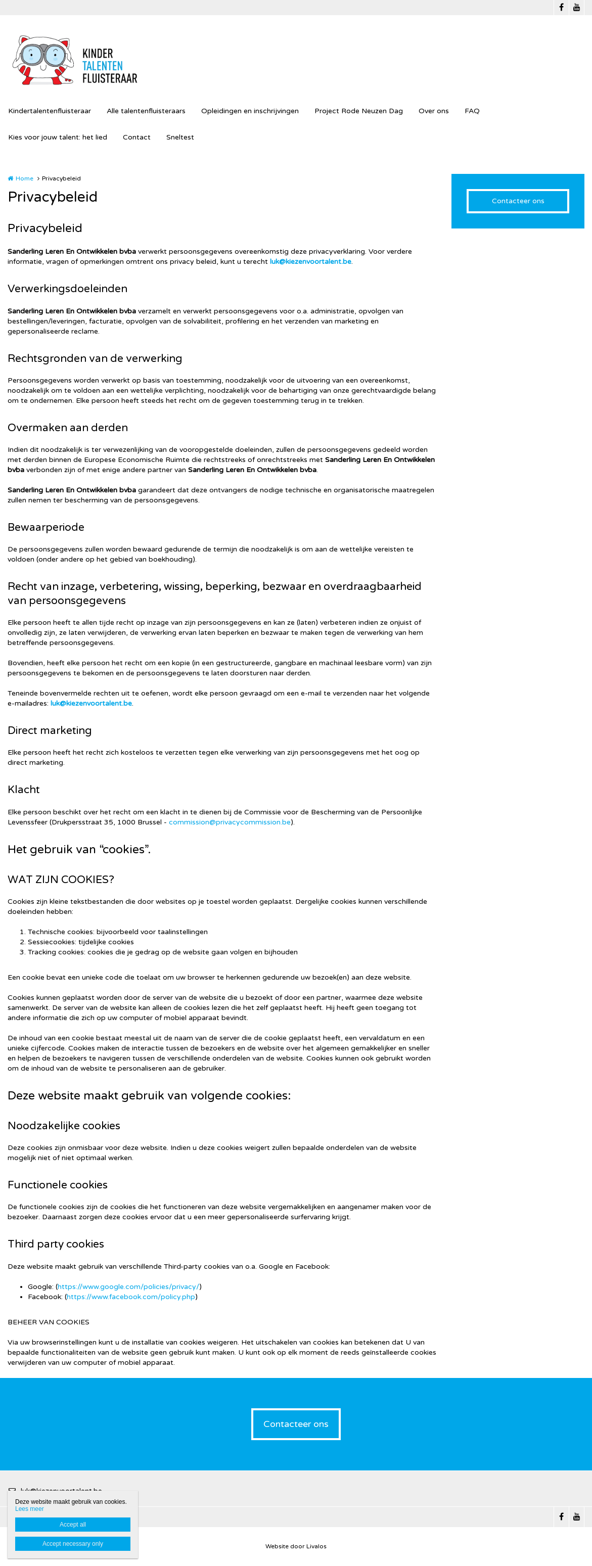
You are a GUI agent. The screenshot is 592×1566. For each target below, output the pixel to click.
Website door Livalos (296, 1546)
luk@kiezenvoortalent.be (310, 261)
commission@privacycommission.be (230, 822)
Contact (137, 137)
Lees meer (29, 1508)
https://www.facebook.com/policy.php (131, 1297)
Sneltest (180, 137)
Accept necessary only (72, 1543)
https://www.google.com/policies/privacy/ (128, 1286)
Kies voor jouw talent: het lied (57, 137)
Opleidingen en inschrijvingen (250, 111)
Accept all (73, 1524)
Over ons (434, 111)
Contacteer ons (518, 201)
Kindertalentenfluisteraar (49, 111)
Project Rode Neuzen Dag (358, 111)
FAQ (472, 111)
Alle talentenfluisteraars (146, 111)
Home (24, 178)
